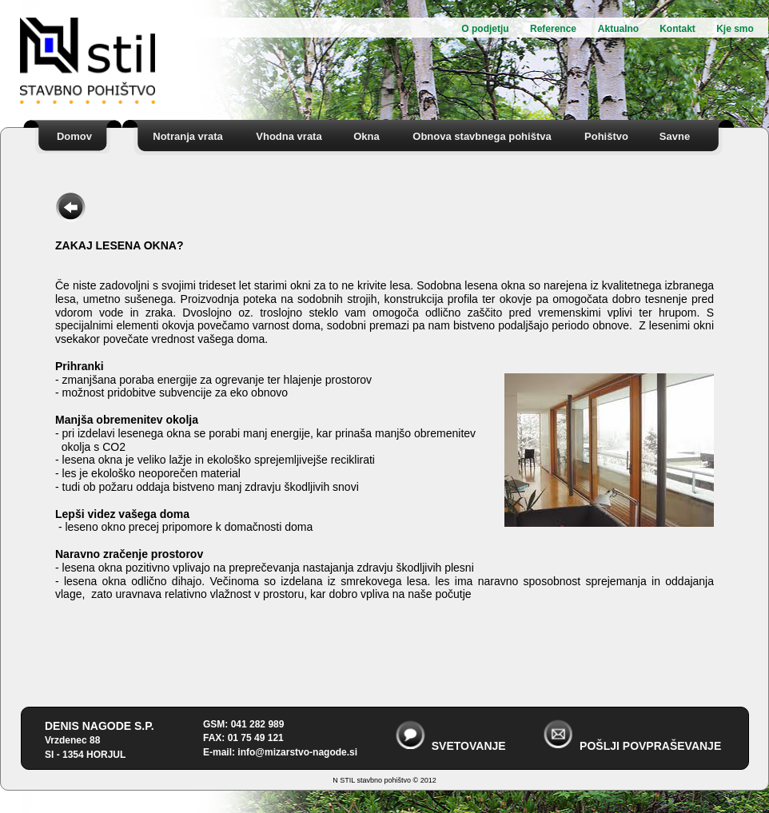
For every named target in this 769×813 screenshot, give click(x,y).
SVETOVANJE (469, 745)
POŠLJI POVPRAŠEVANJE (650, 745)
